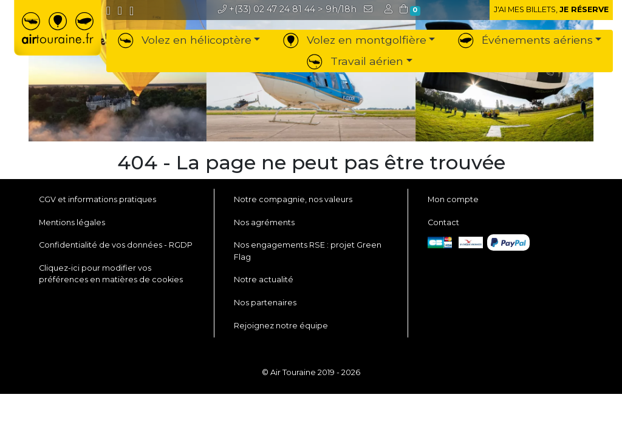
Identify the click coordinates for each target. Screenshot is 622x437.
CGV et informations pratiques (97, 199)
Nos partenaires (265, 302)
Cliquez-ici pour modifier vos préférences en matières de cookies (111, 273)
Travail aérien (355, 61)
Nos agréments (264, 222)
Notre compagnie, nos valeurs (293, 199)
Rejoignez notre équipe (281, 325)
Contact (443, 222)
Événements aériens (525, 39)
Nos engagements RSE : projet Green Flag (307, 250)
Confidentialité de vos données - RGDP (116, 244)
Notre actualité (263, 279)
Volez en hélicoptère (184, 39)
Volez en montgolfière (354, 39)
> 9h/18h (287, 9)
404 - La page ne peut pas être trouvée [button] (311, 162)
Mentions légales (72, 222)
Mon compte (453, 199)
